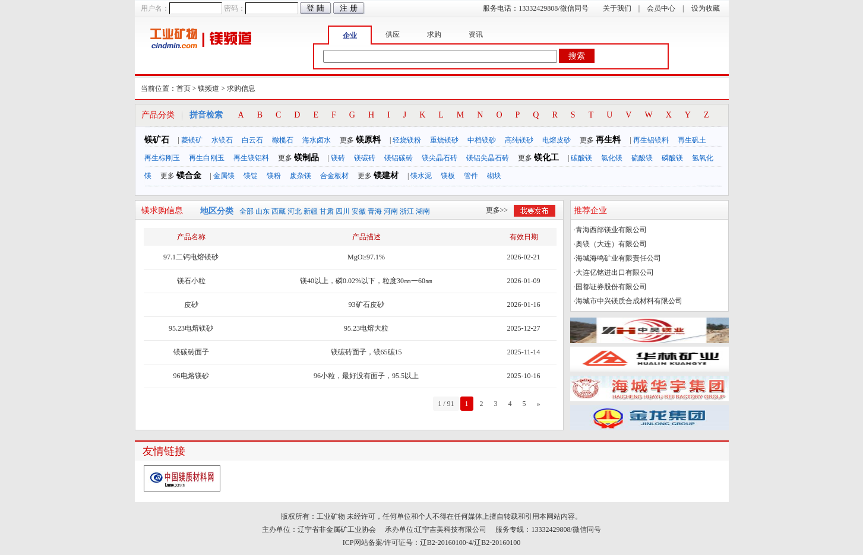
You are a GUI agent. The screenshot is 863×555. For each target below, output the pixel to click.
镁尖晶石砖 (439, 158)
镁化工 (546, 157)
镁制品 (306, 157)
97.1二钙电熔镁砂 (191, 257)
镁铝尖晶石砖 (487, 158)
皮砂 (191, 304)
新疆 (311, 211)
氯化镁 (611, 158)
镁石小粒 (191, 281)
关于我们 (617, 8)
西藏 (278, 211)
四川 (343, 211)
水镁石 (222, 140)
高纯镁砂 (519, 140)
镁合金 (188, 175)
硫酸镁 (642, 158)
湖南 (423, 211)
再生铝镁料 (651, 140)
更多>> (497, 210)
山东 (262, 211)
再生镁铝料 (251, 158)
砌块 (494, 176)
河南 (391, 211)
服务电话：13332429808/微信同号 (535, 8)
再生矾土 (692, 140)
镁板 (448, 176)
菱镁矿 (192, 140)
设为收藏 (705, 8)
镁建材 (386, 175)
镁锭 (251, 176)
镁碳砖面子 (191, 352)
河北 (294, 211)
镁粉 (274, 176)
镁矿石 (156, 139)
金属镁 (224, 176)
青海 (375, 211)
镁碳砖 (364, 158)
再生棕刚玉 (162, 158)
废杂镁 (300, 176)
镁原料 (368, 139)
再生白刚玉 (207, 158)
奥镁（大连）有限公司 (611, 244)
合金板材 (334, 176)
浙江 (407, 211)
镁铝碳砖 (398, 158)
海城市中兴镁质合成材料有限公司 (629, 301)
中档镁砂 (481, 140)
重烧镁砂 (444, 140)
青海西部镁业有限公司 (611, 230)
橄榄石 (282, 140)
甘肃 (327, 211)
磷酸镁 (672, 158)
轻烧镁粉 (407, 140)
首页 (183, 88)
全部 (246, 211)
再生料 (608, 139)
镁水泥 (421, 176)
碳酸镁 (581, 158)
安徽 (359, 211)
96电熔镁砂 (191, 376)
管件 (471, 176)
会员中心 (661, 8)
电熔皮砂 (556, 140)
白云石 (252, 140)
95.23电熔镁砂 (191, 328)
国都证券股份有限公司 (611, 287)
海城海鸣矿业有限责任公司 (618, 258)
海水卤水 (316, 140)
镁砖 (338, 158)
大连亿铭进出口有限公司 (615, 272)
